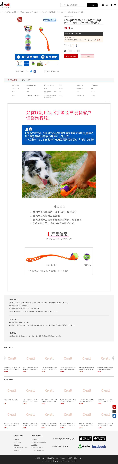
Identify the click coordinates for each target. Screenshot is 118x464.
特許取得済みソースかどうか (50, 92)
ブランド (14, 91)
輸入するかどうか (49, 85)
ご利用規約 (34, 445)
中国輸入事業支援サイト (74, 458)
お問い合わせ (17, 450)
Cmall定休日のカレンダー (20, 447)
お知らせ (16, 445)
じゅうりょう (15, 88)
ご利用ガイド (34, 439)
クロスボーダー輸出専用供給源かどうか (50, 96)
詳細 (98, 40)
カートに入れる (71, 56)
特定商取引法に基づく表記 (38, 442)
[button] (113, 358)
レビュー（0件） (26, 80)
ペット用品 (8, 12)
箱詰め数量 (80, 88)
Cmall (1, 12)
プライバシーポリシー (37, 447)
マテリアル (80, 85)
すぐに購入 (87, 56)
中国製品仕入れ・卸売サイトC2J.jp (55, 458)
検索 (92, 5)
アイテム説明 (12, 80)
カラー (78, 91)
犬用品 (14, 12)
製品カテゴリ (15, 85)
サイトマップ (17, 442)
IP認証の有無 (80, 95)
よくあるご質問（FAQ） (37, 450)
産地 (45, 88)
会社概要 (16, 439)
